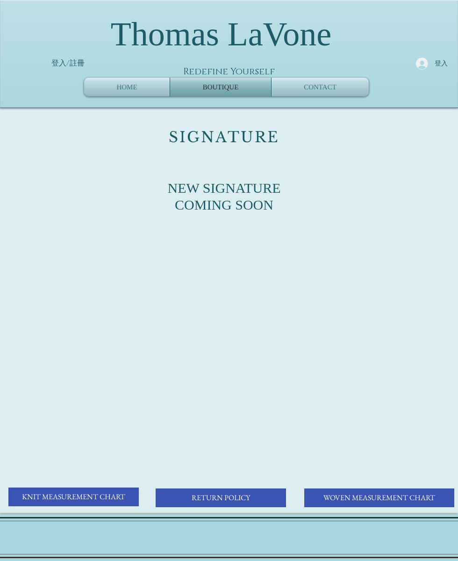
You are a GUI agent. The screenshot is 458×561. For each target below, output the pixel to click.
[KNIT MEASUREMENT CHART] (73, 497)
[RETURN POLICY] (221, 497)
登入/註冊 (68, 63)
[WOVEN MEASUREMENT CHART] (379, 497)
